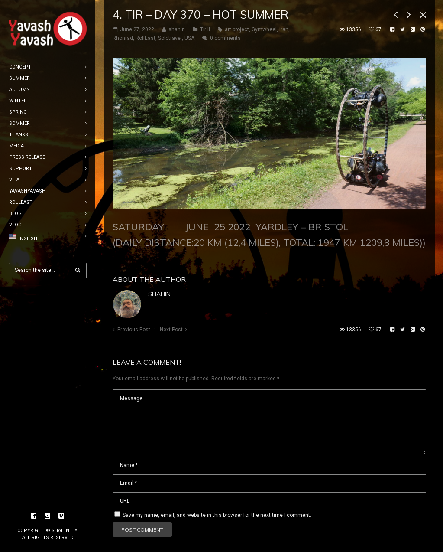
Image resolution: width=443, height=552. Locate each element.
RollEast (145, 38)
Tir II (205, 29)
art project (237, 29)
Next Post (171, 330)
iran (283, 29)
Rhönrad (123, 38)
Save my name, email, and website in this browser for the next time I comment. (217, 515)
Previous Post (133, 330)
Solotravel (170, 38)
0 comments (225, 38)
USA (189, 38)
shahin (159, 294)
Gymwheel (264, 29)
